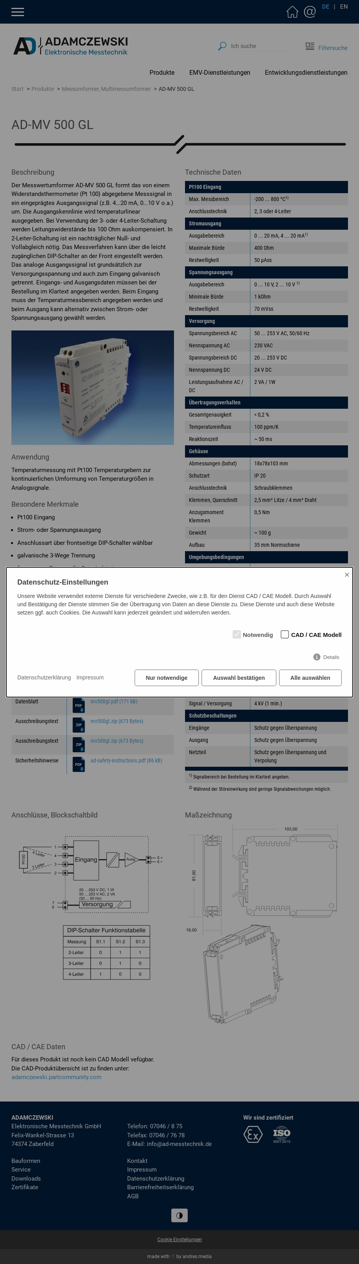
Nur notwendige (167, 678)
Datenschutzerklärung (44, 677)
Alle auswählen (310, 678)
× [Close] (347, 574)
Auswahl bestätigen (239, 678)
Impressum (90, 677)
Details (331, 657)
